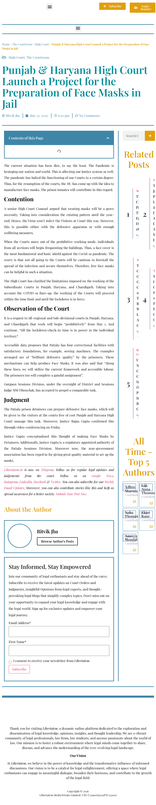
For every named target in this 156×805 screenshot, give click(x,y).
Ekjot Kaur (145, 514)
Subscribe (19, 669)
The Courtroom (22, 44)
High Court (42, 44)
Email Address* (20, 622)
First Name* (17, 641)
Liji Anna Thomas (148, 489)
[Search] (150, 136)
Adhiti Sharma (131, 489)
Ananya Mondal (131, 537)
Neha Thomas (131, 514)
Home (6, 44)
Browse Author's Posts (57, 541)
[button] (49, 6)
